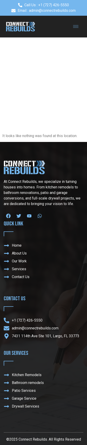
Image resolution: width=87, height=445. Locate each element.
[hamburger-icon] (76, 26)
